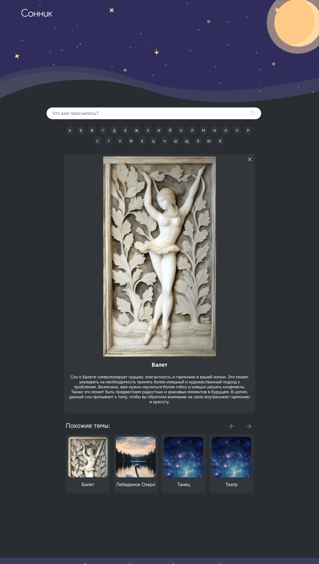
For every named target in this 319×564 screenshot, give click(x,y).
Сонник (36, 14)
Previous (231, 426)
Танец (183, 484)
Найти (253, 113)
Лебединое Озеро (135, 484)
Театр (231, 484)
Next (249, 426)
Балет (88, 484)
